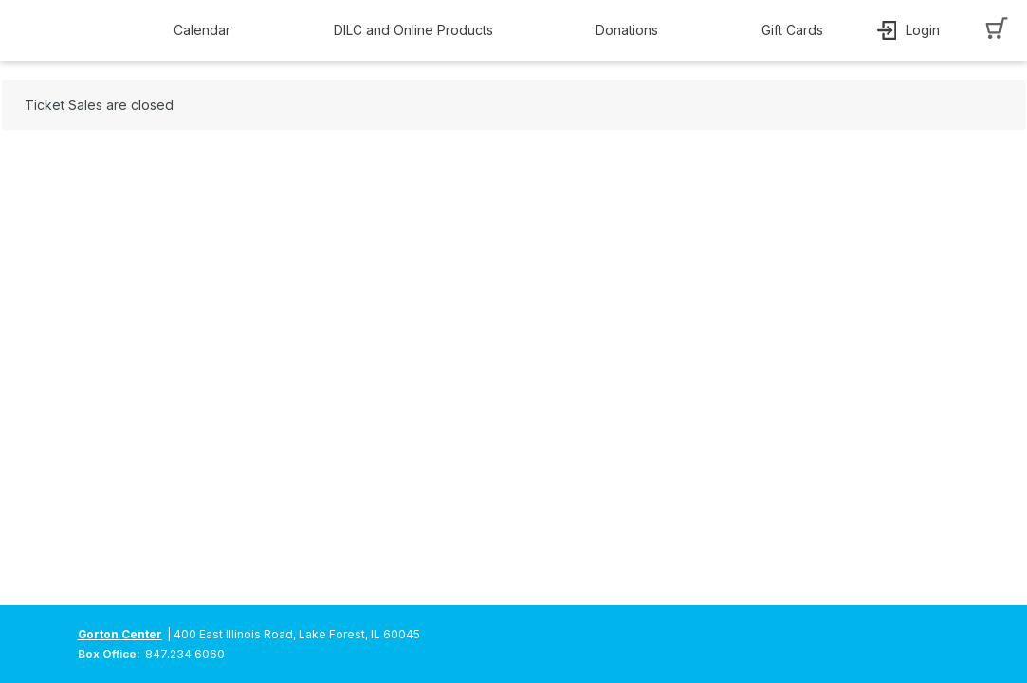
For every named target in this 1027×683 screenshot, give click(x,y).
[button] (207, 30)
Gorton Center (120, 634)
